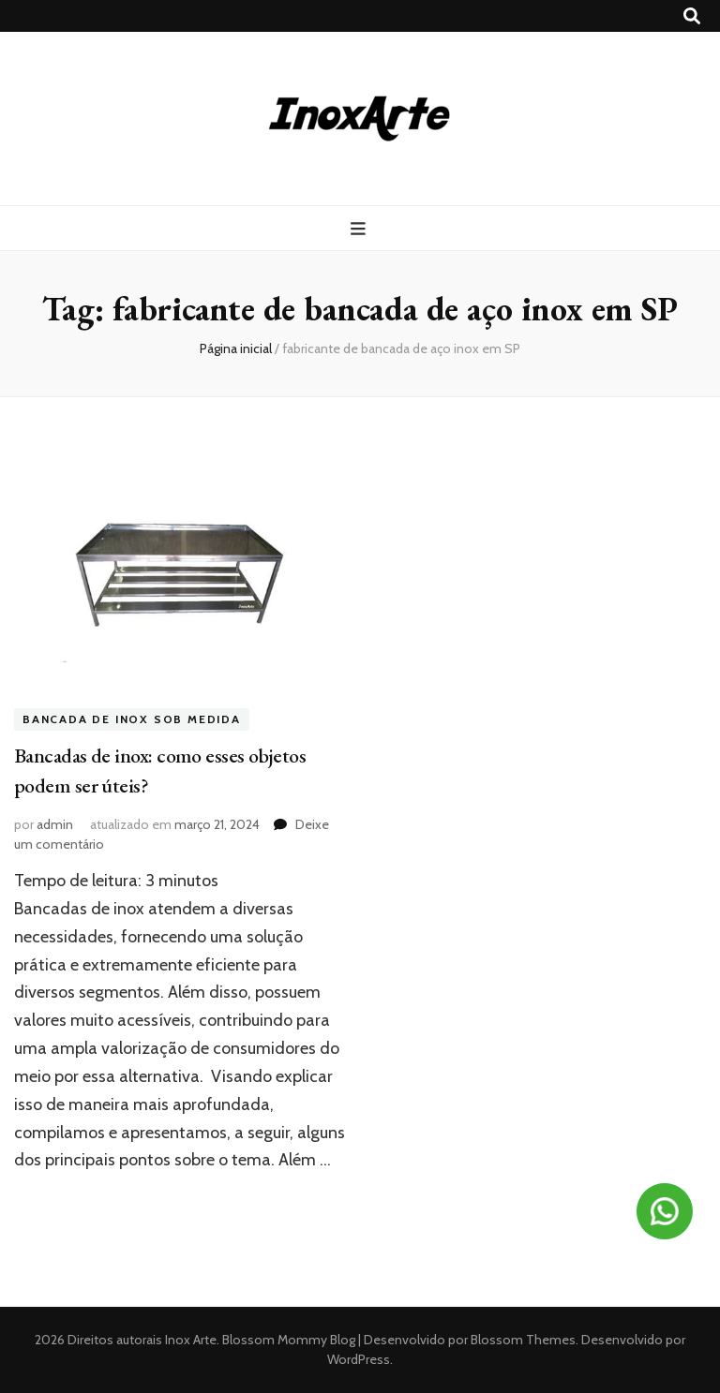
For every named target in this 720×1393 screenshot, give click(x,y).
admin (55, 824)
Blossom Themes (522, 1339)
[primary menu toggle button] (360, 229)
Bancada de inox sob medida (131, 719)
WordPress (358, 1359)
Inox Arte (191, 1339)
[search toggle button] (691, 16)
